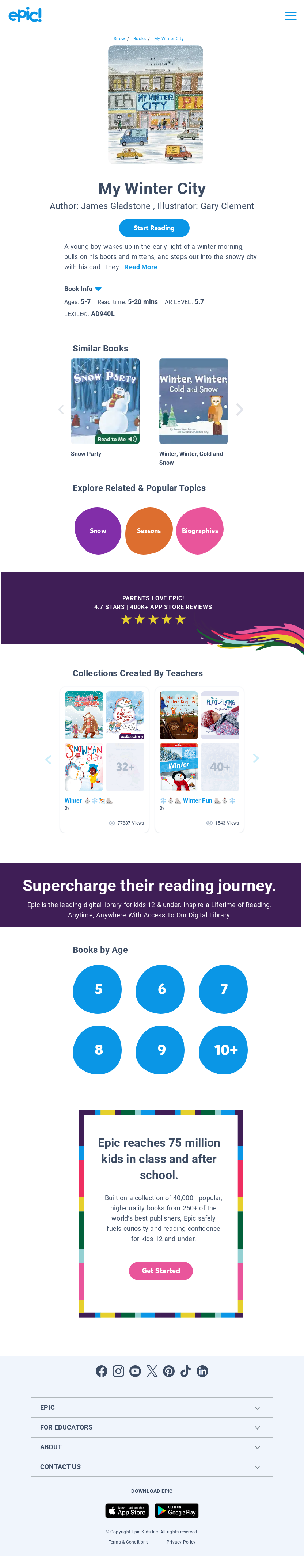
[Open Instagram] (118, 1371)
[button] (104, 759)
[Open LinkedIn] (202, 1371)
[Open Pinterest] (169, 1371)
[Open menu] (291, 16)
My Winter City (169, 38)
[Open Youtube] (135, 1371)
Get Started (161, 1271)
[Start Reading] (154, 228)
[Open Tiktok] (185, 1371)
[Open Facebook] (101, 1371)
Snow (119, 38)
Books (139, 38)
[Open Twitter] (152, 1371)
